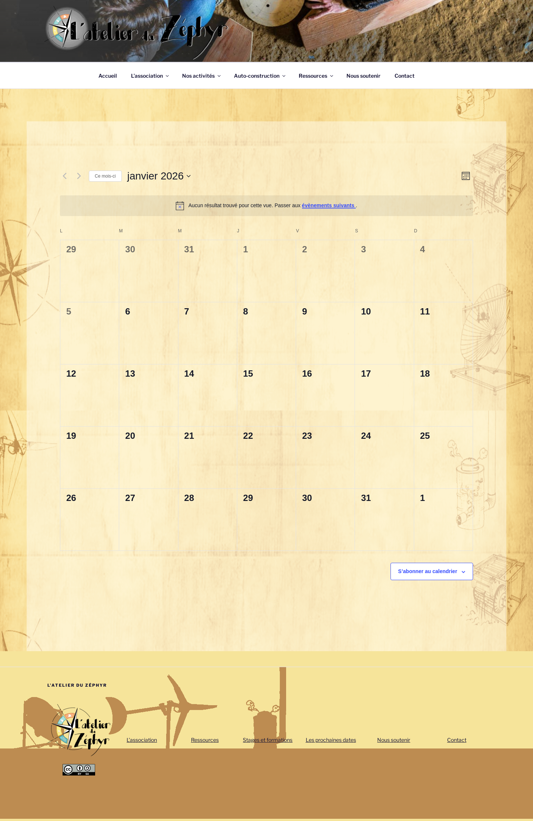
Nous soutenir (363, 76)
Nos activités (202, 76)
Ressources (316, 76)
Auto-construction (260, 76)
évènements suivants (329, 205)
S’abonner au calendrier (427, 571)
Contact (405, 76)
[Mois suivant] (78, 176)
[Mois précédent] (64, 176)
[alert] (266, 205)
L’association (150, 76)
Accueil (107, 76)
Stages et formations (267, 740)
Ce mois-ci (105, 176)
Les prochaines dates (331, 740)
